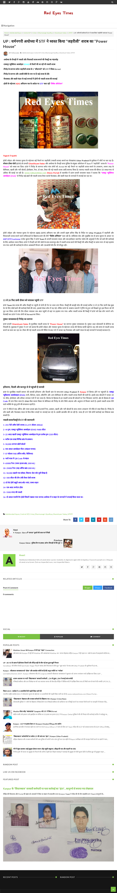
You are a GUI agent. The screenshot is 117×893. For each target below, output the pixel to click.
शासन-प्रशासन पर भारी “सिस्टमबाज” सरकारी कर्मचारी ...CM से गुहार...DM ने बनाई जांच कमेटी (43, 667)
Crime (34, 33)
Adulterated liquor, (28, 53)
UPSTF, (73, 53)
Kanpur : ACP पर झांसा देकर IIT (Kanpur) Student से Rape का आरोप (37, 712)
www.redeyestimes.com (35, 173)
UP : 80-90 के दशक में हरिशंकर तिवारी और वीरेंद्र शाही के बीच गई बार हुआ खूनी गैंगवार (31, 651)
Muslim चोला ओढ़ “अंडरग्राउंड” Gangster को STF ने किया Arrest (35, 699)
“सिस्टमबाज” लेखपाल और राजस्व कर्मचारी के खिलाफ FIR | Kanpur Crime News (39, 687)
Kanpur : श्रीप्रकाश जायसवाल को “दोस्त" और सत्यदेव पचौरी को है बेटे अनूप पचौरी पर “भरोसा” (33, 659)
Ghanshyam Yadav (60, 33)
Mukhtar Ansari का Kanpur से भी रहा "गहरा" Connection (33, 638)
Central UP (27, 33)
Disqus (97, 576)
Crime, (43, 53)
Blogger (88, 576)
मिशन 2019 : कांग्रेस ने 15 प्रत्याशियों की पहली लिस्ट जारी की (22, 679)
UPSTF (70, 33)
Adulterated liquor (16, 33)
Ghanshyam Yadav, (64, 53)
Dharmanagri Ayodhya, (52, 53)
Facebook (108, 576)
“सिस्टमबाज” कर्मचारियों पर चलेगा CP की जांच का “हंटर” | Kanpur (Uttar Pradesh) (40, 724)
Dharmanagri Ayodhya (45, 33)
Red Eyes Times (58, 13)
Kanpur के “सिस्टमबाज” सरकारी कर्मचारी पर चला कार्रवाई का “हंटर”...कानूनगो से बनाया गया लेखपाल (48, 776)
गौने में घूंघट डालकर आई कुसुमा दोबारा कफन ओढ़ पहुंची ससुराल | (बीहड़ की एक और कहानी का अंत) (44, 737)
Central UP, (37, 53)
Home (6, 33)
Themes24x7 (81, 886)
